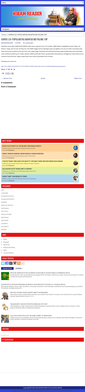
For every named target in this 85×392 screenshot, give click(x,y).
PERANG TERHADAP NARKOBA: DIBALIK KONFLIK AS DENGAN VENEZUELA (23, 154)
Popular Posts (7, 268)
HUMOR (4, 202)
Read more (11, 150)
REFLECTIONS (6, 214)
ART (2, 190)
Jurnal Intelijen (8, 253)
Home (4, 35)
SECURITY (5, 226)
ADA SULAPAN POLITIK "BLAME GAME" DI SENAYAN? (17, 169)
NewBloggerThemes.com (44, 390)
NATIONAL (5, 208)
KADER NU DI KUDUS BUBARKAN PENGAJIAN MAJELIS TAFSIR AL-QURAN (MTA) (33, 284)
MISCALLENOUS (7, 205)
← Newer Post (7, 78)
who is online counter (3, 335)
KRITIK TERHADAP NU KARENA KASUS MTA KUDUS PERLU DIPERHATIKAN (40, 273)
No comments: (28, 43)
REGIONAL (5, 217)
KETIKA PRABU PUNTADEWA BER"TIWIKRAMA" (29, 292)
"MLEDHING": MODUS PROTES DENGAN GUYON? (29, 304)
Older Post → (78, 78)
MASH (59, 388)
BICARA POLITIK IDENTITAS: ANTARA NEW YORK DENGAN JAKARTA (21, 146)
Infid (4, 250)
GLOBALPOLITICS (7, 196)
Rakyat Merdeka (9, 247)
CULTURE (4, 193)
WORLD (4, 230)
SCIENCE (4, 223)
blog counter (7, 335)
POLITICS (4, 211)
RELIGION (4, 220)
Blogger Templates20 (67, 390)
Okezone (6, 245)
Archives (18, 268)
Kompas (6, 242)
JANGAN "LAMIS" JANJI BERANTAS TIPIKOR (14, 176)
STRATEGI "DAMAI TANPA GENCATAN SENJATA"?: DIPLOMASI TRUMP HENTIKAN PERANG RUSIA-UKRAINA (32, 161)
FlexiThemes (21, 390)
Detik (5, 239)
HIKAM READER (41, 388)
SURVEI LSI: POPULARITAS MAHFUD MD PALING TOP (24, 39)
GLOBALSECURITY (7, 199)
